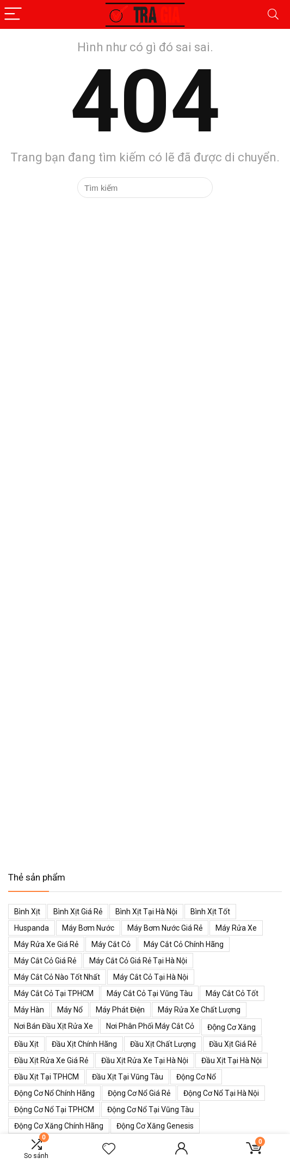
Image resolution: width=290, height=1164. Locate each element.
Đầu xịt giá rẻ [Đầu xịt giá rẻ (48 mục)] (232, 1044)
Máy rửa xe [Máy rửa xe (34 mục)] (236, 928)
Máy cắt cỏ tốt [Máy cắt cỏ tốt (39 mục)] (232, 993)
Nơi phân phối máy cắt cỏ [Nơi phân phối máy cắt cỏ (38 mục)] (150, 1026)
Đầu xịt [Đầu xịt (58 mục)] (26, 1044)
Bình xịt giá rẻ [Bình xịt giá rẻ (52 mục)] (77, 911)
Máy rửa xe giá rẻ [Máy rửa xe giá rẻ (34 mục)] (46, 944)
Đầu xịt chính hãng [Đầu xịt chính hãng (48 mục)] (84, 1044)
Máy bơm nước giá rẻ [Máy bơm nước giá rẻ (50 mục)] (164, 928)
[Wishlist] (108, 1149)
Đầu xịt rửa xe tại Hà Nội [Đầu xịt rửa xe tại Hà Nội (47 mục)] (144, 1060)
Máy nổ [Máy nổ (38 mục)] (70, 1009)
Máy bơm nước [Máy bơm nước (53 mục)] (88, 928)
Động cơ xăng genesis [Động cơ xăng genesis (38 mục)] (155, 1125)
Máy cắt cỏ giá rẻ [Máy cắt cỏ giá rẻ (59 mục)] (45, 960)
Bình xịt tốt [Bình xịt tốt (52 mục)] (210, 911)
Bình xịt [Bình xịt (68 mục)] (27, 911)
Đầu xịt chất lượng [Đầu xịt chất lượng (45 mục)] (163, 1044)
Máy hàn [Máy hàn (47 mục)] (29, 1009)
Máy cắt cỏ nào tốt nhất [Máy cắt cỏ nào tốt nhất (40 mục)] (57, 977)
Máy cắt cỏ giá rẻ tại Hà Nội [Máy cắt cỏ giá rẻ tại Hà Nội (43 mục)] (138, 960)
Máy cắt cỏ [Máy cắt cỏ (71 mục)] (111, 944)
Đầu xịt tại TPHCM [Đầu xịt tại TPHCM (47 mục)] (46, 1076)
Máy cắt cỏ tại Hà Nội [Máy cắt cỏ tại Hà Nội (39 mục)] (150, 977)
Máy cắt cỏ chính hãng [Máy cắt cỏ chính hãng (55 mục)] (184, 944)
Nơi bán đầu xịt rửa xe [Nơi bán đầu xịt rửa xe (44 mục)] (53, 1026)
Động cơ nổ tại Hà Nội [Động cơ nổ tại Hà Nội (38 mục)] (221, 1093)
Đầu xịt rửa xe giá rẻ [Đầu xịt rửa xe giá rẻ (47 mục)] (51, 1060)
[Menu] (13, 14)
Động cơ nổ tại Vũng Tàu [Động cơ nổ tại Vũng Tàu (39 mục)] (150, 1109)
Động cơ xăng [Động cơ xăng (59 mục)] (231, 1027)
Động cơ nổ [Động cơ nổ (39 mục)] (196, 1076)
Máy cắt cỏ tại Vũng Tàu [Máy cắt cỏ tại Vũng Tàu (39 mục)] (150, 993)
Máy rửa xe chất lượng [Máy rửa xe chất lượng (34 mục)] (199, 1009)
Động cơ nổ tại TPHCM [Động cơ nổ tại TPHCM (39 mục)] (54, 1109)
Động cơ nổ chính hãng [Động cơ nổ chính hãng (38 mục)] (54, 1093)
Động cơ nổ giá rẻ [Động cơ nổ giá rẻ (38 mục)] (139, 1093)
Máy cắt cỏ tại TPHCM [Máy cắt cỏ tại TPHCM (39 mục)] (54, 993)
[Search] (273, 14)
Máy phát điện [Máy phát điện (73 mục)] (120, 1009)
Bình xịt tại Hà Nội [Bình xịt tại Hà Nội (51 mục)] (146, 911)
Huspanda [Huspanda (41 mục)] (31, 928)
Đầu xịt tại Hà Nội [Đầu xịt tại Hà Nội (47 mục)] (231, 1060)
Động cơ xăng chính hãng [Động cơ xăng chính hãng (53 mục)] (58, 1125)
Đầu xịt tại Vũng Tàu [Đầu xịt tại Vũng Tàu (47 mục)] (127, 1076)
